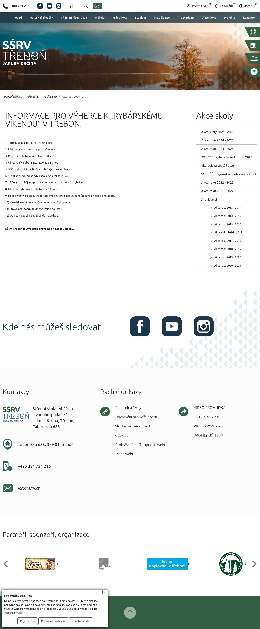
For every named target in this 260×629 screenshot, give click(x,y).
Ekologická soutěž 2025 (218, 165)
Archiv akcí (50, 96)
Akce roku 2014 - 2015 (227, 215)
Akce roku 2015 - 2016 (227, 224)
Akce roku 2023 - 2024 (217, 149)
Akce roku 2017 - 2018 (227, 240)
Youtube (49, 6)
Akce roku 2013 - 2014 (227, 207)
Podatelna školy (128, 407)
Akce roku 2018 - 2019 (227, 248)
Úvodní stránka (13, 96)
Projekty (229, 17)
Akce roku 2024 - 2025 (217, 140)
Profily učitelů (208, 435)
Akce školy (209, 17)
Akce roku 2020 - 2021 (227, 265)
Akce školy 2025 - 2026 (217, 132)
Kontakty (249, 17)
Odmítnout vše (80, 621)
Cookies (121, 435)
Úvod (18, 17)
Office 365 (248, 6)
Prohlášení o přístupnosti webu (140, 445)
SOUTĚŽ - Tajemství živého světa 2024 (228, 174)
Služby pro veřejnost (132, 426)
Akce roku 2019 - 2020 (227, 257)
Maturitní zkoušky (41, 17)
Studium (140, 17)
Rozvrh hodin (199, 6)
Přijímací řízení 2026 (74, 17)
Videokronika (207, 426)
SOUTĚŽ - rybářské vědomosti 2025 (227, 157)
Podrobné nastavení (53, 621)
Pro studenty (186, 17)
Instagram (58, 6)
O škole (99, 17)
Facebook (40, 6)
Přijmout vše (27, 621)
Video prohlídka (209, 407)
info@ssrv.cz (28, 488)
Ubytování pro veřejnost (135, 417)
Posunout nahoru (130, 613)
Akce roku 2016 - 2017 (75, 96)
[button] (7, 564)
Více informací (13, 612)
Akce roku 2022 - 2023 (217, 182)
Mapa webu (124, 454)
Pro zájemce (162, 17)
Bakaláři (225, 6)
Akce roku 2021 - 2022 (217, 191)
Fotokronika (206, 417)
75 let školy (119, 17)
